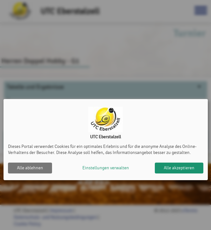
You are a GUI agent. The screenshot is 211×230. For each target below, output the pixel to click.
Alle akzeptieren (179, 167)
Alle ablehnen (30, 167)
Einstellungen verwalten (105, 167)
